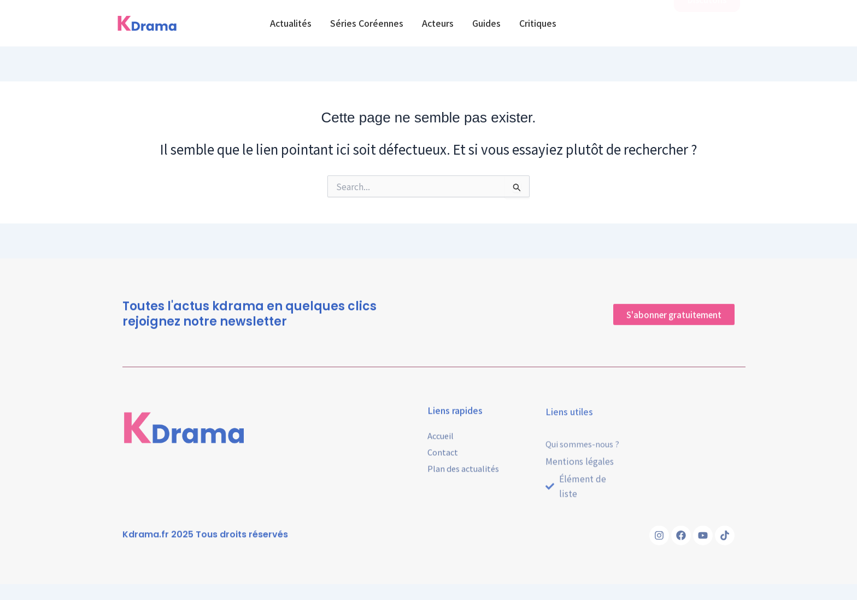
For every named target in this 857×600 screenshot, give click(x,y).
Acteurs (438, 23)
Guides (486, 23)
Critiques (537, 23)
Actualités (291, 23)
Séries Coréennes (366, 23)
